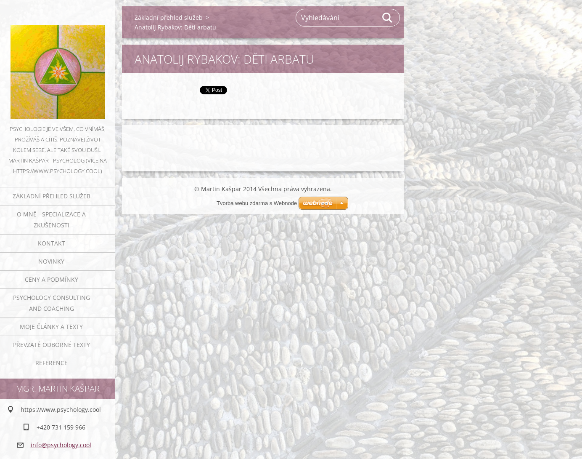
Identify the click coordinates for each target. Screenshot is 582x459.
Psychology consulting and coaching (51, 303)
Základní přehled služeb (51, 196)
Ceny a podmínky (51, 279)
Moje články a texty (51, 327)
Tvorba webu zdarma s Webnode (257, 203)
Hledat (387, 17)
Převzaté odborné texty (51, 345)
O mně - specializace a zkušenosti (51, 219)
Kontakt (51, 243)
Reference (51, 363)
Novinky (51, 261)
